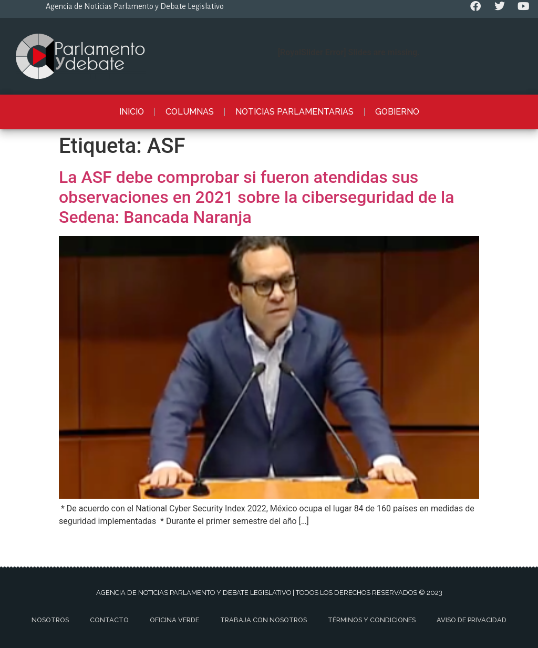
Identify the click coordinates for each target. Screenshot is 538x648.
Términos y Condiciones (372, 620)
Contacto (109, 620)
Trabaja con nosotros (263, 620)
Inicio (131, 112)
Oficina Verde (174, 620)
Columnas (189, 112)
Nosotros (50, 620)
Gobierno (397, 112)
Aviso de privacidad (471, 620)
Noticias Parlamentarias (294, 112)
